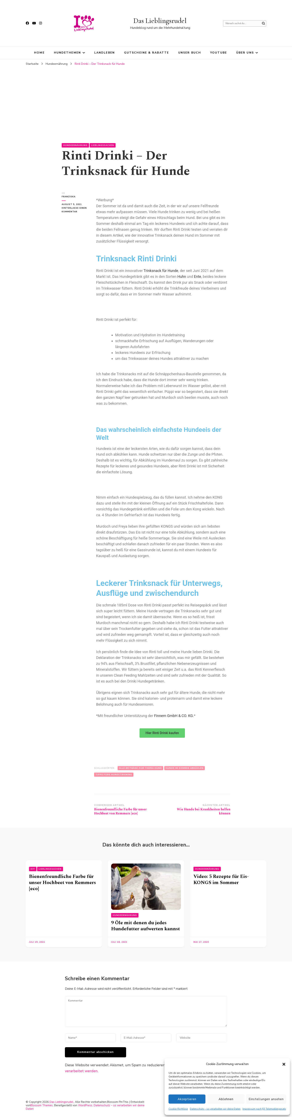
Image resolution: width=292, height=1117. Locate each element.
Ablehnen (226, 1099)
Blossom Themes (41, 1105)
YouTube (218, 53)
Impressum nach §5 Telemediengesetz (264, 1109)
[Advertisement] (146, 98)
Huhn (181, 276)
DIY (33, 869)
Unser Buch (189, 53)
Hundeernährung (75, 145)
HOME (39, 53)
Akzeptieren (187, 1099)
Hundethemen (67, 53)
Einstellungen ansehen (266, 1099)
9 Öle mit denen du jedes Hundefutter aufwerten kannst (145, 926)
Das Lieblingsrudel (160, 20)
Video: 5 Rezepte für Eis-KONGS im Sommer (221, 879)
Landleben (104, 53)
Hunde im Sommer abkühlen (184, 768)
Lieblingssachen (102, 145)
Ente (197, 276)
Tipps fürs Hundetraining (114, 774)
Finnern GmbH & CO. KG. (174, 716)
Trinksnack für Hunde (161, 270)
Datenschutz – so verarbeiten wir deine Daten (215, 1109)
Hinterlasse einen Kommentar (75, 209)
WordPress (85, 1105)
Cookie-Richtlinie (178, 1109)
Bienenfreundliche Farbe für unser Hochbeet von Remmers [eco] (62, 882)
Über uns (245, 53)
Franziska (68, 196)
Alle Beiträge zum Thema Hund (140, 768)
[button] (284, 1064)
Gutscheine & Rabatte (146, 53)
